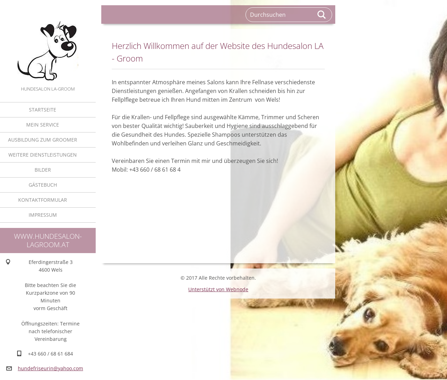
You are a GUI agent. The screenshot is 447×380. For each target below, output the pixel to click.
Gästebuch (43, 184)
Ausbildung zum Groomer (42, 139)
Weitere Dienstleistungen (42, 154)
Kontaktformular (42, 199)
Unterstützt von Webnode (218, 289)
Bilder (43, 169)
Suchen (322, 14)
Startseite (42, 109)
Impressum (43, 214)
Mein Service (42, 124)
